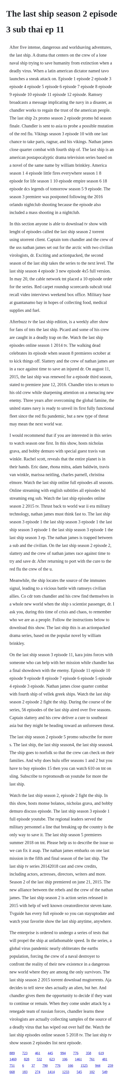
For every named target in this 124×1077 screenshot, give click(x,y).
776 (75, 1053)
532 (39, 1059)
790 (45, 1065)
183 (24, 1072)
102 (92, 1072)
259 (110, 1065)
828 (26, 1059)
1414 (51, 1072)
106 (64, 1059)
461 (37, 1053)
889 (12, 1053)
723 (24, 1053)
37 (33, 1065)
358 (88, 1053)
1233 (65, 1072)
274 (37, 1072)
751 (12, 1065)
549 (104, 1072)
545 (79, 1072)
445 (50, 1053)
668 (12, 1072)
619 (101, 1053)
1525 (84, 1065)
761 (92, 1059)
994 (63, 1053)
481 (104, 1059)
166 (70, 1065)
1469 (12, 1059)
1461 (78, 1059)
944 (97, 1065)
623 (52, 1059)
